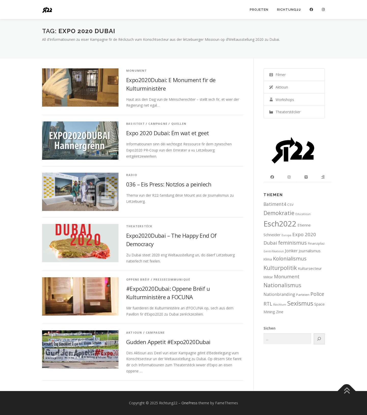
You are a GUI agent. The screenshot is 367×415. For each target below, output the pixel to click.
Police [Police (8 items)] (317, 294)
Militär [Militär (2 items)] (268, 277)
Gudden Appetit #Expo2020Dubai (168, 342)
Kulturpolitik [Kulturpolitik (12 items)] (280, 268)
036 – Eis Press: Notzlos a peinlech (168, 184)
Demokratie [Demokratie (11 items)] (279, 213)
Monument (136, 70)
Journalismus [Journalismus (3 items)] (310, 250)
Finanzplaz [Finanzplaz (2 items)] (316, 243)
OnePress (189, 402)
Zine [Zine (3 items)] (279, 311)
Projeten (259, 9)
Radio (131, 175)
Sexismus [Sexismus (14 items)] (300, 303)
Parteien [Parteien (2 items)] (302, 294)
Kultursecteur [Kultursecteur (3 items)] (310, 268)
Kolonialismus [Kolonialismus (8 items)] (290, 258)
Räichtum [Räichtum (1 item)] (279, 304)
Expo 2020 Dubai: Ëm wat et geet (167, 133)
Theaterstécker (284, 111)
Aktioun (134, 332)
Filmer (277, 74)
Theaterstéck (139, 226)
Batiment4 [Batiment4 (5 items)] (275, 204)
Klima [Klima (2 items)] (268, 259)
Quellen (178, 123)
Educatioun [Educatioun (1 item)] (303, 214)
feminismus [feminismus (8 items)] (292, 242)
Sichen (270, 328)
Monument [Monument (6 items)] (286, 276)
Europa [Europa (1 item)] (286, 235)
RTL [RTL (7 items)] (268, 303)
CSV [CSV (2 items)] (290, 204)
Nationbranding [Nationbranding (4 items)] (279, 294)
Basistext (135, 123)
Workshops (281, 99)
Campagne (157, 123)
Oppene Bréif (138, 279)
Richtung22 (289, 9)
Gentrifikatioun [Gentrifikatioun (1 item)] (274, 251)
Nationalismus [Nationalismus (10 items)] (282, 285)
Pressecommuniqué (171, 279)
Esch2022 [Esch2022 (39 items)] (280, 224)
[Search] (319, 338)
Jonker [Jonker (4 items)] (291, 251)
